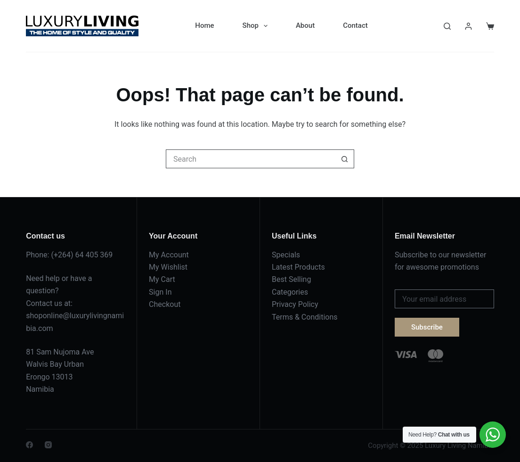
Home (204, 25)
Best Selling (291, 279)
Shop (257, 26)
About (305, 25)
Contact (355, 25)
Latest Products (298, 267)
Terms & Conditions (305, 317)
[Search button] (344, 158)
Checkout (164, 304)
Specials (286, 254)
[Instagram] (48, 444)
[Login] (468, 26)
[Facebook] (29, 444)
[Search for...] (250, 158)
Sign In (160, 292)
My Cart (162, 279)
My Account (169, 254)
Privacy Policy (295, 304)
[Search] (447, 26)
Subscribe (427, 327)
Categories (290, 292)
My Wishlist (168, 267)
